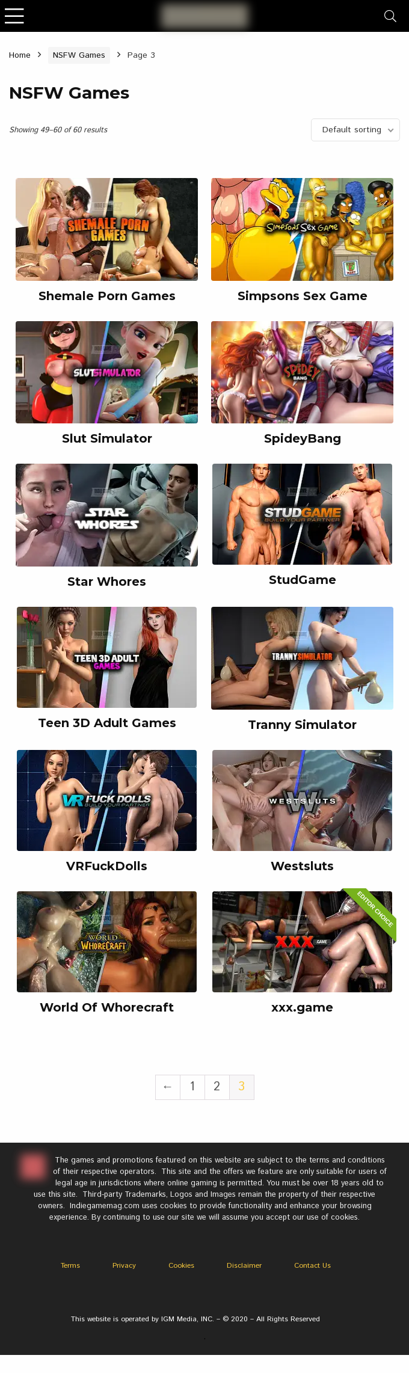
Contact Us (312, 1266)
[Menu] (14, 16)
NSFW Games (79, 55)
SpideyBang (302, 438)
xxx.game (302, 1007)
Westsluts (302, 866)
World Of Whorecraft (107, 1007)
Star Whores (106, 581)
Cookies (181, 1266)
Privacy (124, 1266)
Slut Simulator (107, 438)
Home (20, 55)
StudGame (302, 580)
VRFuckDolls (106, 866)
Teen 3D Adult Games (107, 723)
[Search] (390, 16)
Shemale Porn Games (107, 296)
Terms (70, 1266)
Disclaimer (244, 1266)
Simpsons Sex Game (302, 296)
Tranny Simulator (302, 724)
